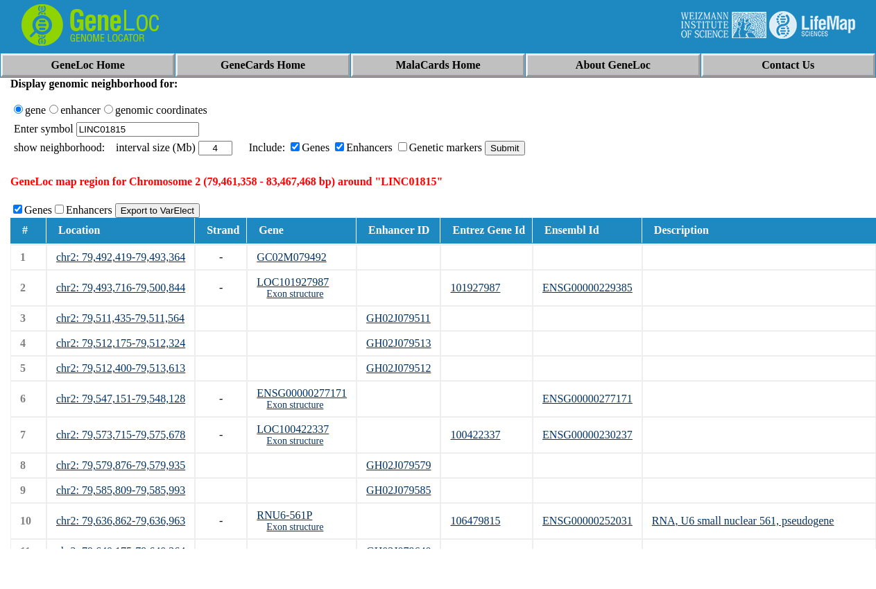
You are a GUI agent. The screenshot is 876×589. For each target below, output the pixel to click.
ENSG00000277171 (302, 393)
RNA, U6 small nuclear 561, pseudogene (743, 521)
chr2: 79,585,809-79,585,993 (120, 490)
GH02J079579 (398, 465)
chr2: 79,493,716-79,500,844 (120, 287)
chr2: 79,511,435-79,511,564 (120, 318)
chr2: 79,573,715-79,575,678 (120, 435)
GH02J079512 (398, 368)
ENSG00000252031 (587, 521)
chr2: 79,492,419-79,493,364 (120, 257)
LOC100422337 (293, 429)
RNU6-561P (284, 515)
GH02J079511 (398, 318)
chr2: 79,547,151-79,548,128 (120, 398)
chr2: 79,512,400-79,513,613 (120, 368)
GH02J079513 (398, 343)
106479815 (475, 521)
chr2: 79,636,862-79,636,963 (120, 521)
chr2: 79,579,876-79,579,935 (120, 465)
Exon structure (294, 294)
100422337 (475, 435)
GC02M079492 (291, 257)
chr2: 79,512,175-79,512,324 (120, 343)
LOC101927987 (293, 282)
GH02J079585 (398, 490)
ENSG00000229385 (587, 287)
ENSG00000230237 (587, 435)
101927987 (475, 287)
